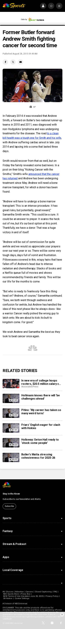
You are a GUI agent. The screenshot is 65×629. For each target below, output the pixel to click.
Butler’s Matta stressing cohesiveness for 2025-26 (38, 456)
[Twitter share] (13, 62)
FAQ (55, 592)
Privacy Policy (52, 596)
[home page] (14, 6)
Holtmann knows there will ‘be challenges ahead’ (40, 397)
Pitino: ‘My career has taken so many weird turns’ (41, 411)
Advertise (19, 592)
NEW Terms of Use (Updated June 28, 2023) (23, 596)
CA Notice (7, 598)
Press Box (25, 594)
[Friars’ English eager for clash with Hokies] (11, 427)
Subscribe (9, 506)
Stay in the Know (11, 493)
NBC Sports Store (11, 594)
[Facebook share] (5, 62)
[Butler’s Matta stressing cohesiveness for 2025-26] (11, 457)
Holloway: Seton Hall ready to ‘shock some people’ (40, 441)
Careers (29, 592)
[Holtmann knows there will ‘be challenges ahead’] (11, 398)
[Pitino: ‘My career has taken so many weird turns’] (11, 413)
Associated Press (29, 386)
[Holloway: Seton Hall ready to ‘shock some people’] (11, 442)
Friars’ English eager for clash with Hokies (40, 426)
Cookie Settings (22, 598)
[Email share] (20, 62)
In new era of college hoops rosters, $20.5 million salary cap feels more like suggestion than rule (41, 382)
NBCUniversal (21, 603)
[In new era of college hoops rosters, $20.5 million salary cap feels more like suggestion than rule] (11, 383)
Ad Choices (8, 592)
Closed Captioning (43, 592)
